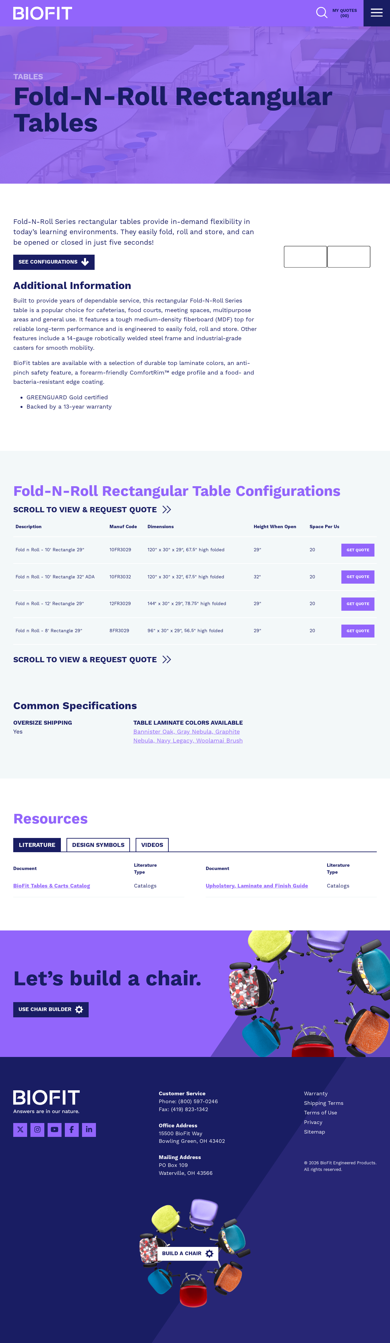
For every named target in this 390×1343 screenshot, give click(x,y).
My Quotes (344, 13)
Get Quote (358, 550)
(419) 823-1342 (189, 1109)
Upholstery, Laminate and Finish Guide (257, 886)
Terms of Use (320, 1112)
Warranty (316, 1093)
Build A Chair (195, 1254)
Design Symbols (98, 845)
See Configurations (54, 262)
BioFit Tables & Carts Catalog (51, 886)
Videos (152, 845)
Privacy (313, 1122)
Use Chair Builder (51, 1010)
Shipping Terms (323, 1103)
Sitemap (314, 1132)
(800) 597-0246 (198, 1101)
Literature (37, 845)
